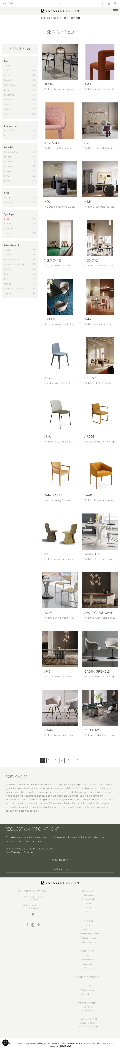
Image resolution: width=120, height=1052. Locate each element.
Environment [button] (10, 126)
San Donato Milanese (14, 288)
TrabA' (7, 109)
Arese (7, 249)
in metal (8, 171)
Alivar (7, 65)
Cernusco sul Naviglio (14, 264)
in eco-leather (11, 151)
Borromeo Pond (12, 259)
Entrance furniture (88, 942)
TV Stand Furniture (88, 937)
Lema (6, 90)
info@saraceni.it (60, 869)
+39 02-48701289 (60, 860)
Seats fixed (75, 18)
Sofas (88, 925)
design (7, 197)
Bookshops (88, 894)
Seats (66, 18)
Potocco (8, 99)
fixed (6, 218)
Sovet (7, 104)
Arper (7, 70)
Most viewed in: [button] (12, 245)
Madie (88, 903)
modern (8, 202)
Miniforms (9, 94)
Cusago (8, 269)
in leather (8, 161)
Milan (6, 278)
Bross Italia (9, 80)
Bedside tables (88, 959)
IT (57, 3)
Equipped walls (88, 899)
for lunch (9, 130)
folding (7, 223)
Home (42, 18)
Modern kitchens (88, 989)
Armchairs (88, 929)
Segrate (7, 293)
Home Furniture (54, 18)
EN (62, 3)
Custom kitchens (88, 994)
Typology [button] (9, 214)
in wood (8, 181)
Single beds (88, 963)
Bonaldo (8, 75)
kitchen (7, 135)
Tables (88, 907)
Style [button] (6, 192)
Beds (88, 955)
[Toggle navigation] (115, 10)
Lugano (7, 274)
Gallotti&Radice (11, 85)
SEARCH (9, 3)
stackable (8, 228)
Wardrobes (88, 968)
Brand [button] (7, 61)
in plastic (8, 176)
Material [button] (8, 147)
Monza (7, 283)
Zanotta (7, 114)
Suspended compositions (88, 933)
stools (7, 233)
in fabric (8, 156)
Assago (8, 254)
